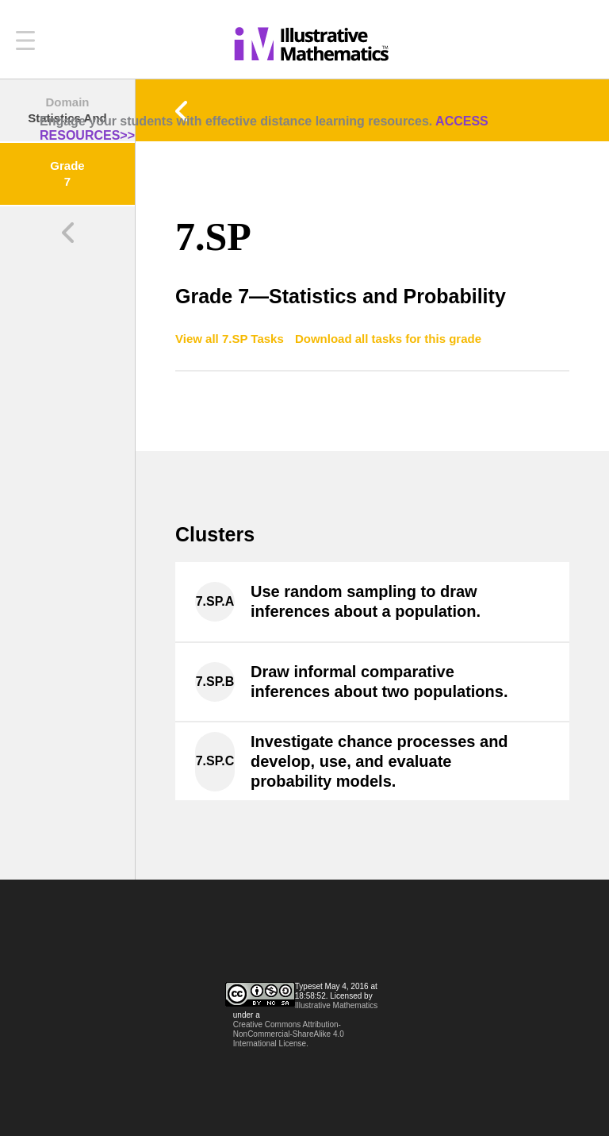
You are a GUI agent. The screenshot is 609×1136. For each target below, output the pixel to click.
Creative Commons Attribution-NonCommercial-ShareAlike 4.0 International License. (288, 1034)
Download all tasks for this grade (388, 338)
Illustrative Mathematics (336, 1005)
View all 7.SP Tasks (231, 338)
